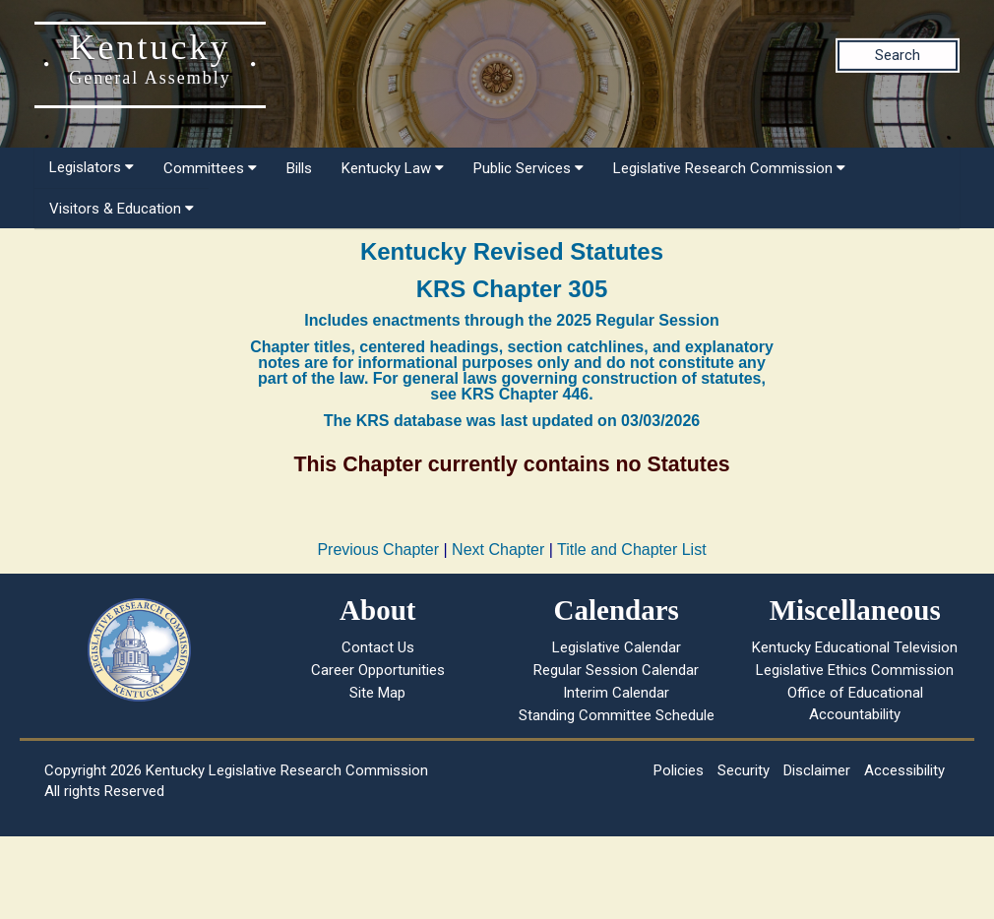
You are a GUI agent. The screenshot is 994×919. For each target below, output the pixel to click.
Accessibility (904, 770)
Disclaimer (816, 770)
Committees (210, 168)
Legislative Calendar (616, 647)
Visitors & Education (121, 208)
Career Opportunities (378, 670)
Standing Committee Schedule (616, 715)
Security (743, 770)
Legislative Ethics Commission (855, 670)
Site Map (377, 693)
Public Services (528, 168)
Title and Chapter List (631, 549)
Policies (678, 770)
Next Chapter (498, 549)
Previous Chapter (378, 549)
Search (897, 55)
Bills (299, 168)
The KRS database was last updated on (512, 420)
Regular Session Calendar (616, 670)
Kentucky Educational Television (855, 647)
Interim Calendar (616, 693)
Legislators (91, 167)
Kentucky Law (393, 168)
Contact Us (378, 647)
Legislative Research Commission (729, 168)
